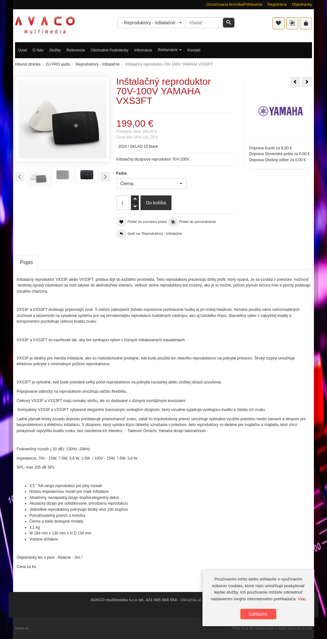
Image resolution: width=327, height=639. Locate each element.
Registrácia (277, 4)
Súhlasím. (258, 615)
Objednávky (302, 4)
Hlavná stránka (28, 64)
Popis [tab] (26, 262)
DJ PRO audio (58, 64)
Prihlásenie (252, 4)
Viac (302, 600)
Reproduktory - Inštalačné (97, 64)
